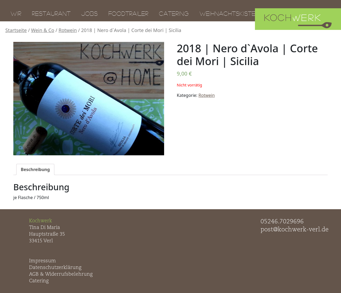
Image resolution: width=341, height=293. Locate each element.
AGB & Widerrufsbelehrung (61, 274)
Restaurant (51, 13)
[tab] (35, 169)
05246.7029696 (282, 222)
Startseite (16, 30)
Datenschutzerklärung (55, 267)
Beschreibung (35, 169)
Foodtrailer (128, 13)
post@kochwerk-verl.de (294, 230)
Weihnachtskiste (227, 13)
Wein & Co (42, 30)
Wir (16, 13)
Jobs (89, 13)
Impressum (42, 261)
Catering (174, 13)
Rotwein (68, 30)
